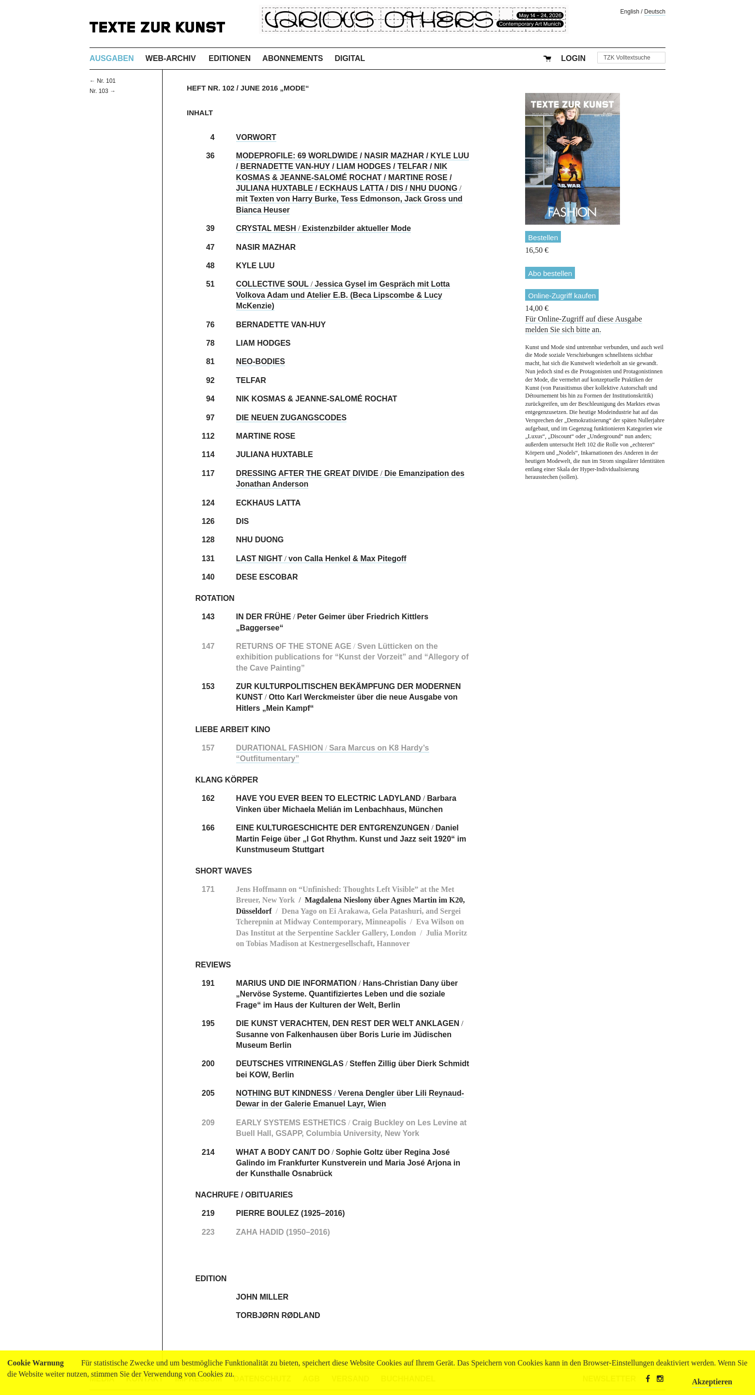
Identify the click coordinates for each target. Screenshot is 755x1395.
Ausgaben (112, 58)
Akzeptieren (712, 1382)
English (629, 11)
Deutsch (654, 11)
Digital (349, 58)
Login (573, 58)
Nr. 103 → (103, 91)
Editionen (230, 58)
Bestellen (543, 237)
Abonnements (292, 58)
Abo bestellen (550, 273)
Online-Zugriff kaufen (562, 295)
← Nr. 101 (103, 80)
